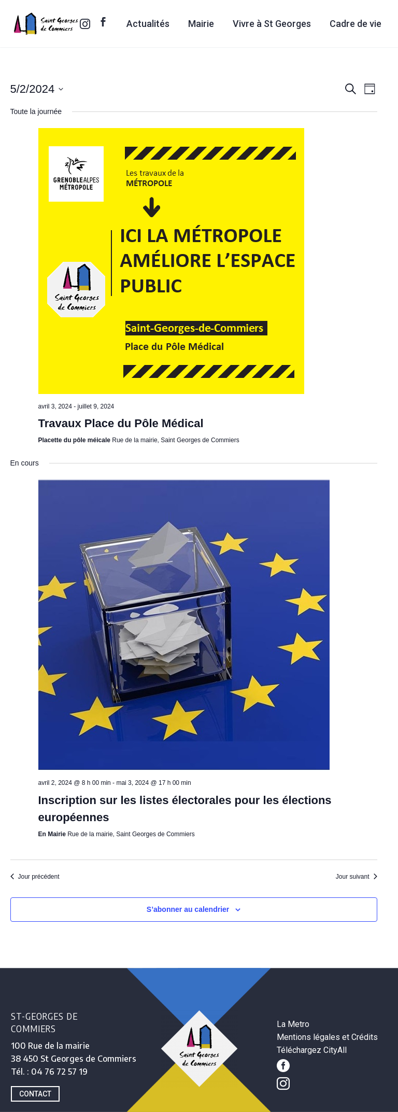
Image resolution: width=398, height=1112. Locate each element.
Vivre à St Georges (272, 23)
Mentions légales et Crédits (327, 1037)
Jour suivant (356, 876)
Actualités (147, 23)
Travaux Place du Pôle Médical (121, 423)
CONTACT (35, 1094)
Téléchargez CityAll (312, 1050)
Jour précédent (35, 876)
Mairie (201, 23)
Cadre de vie (355, 23)
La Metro (293, 1024)
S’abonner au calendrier (188, 909)
